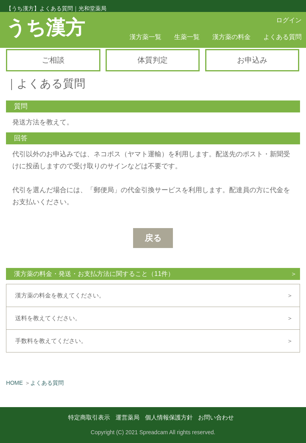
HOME (14, 383)
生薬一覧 (187, 36)
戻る (153, 237)
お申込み (252, 60)
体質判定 (152, 60)
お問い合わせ (216, 417)
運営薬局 (127, 417)
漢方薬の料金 (231, 36)
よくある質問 (282, 36)
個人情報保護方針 (169, 417)
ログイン (289, 20)
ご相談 (53, 60)
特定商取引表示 (89, 417)
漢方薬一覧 (145, 36)
